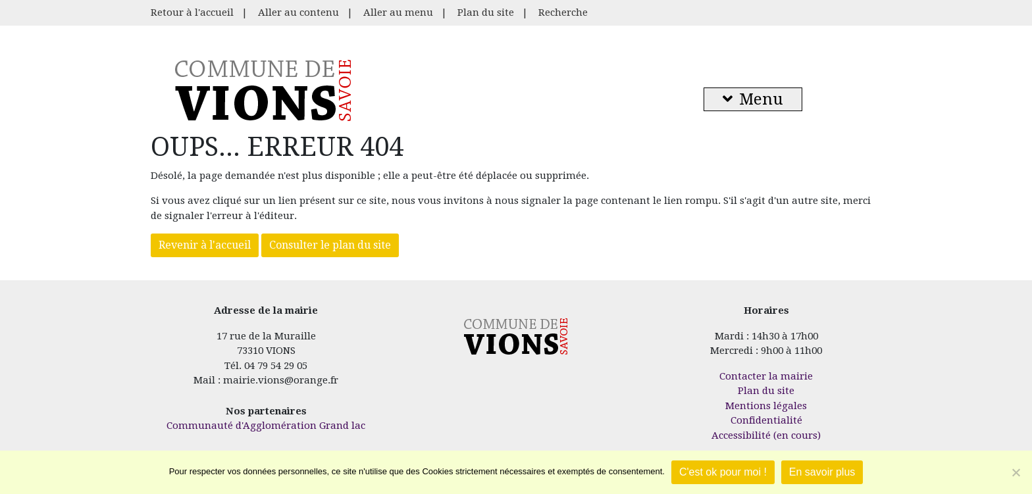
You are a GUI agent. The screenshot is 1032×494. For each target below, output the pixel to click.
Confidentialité (766, 420)
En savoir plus (822, 472)
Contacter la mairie (766, 376)
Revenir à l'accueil (205, 245)
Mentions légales (766, 406)
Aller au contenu (298, 12)
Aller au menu (398, 12)
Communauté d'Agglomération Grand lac (266, 426)
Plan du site (485, 12)
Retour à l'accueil (192, 12)
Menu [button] (753, 99)
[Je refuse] (1015, 472)
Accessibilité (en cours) (766, 435)
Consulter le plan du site (330, 245)
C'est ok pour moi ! (723, 472)
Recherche (563, 12)
